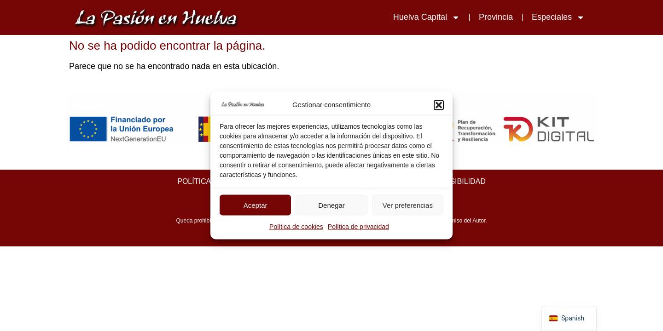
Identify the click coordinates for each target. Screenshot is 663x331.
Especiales (558, 17)
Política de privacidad (358, 226)
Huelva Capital (426, 17)
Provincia (496, 17)
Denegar (331, 205)
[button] (438, 104)
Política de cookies (296, 226)
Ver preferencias (408, 205)
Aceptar (256, 205)
